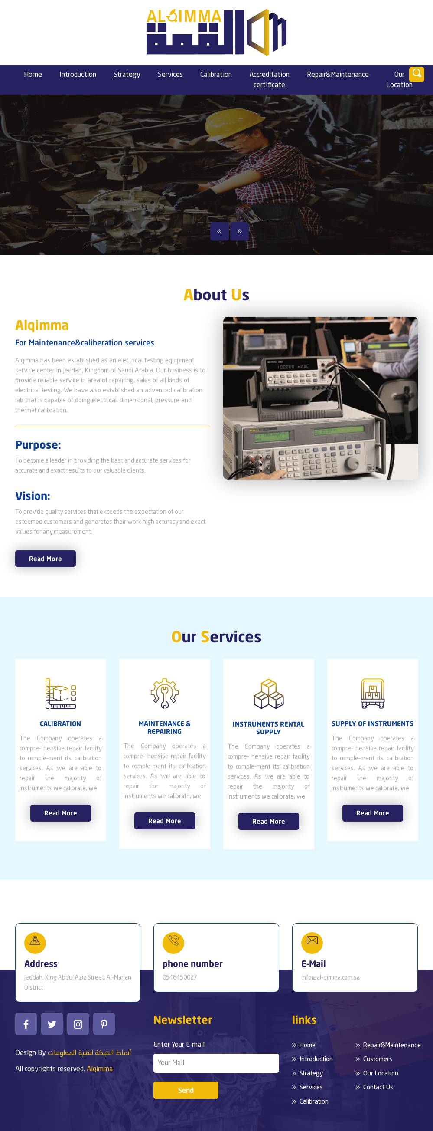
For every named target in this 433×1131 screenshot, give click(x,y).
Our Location (399, 80)
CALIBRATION (60, 723)
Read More (45, 558)
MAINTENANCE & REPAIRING (165, 727)
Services (170, 75)
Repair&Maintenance (338, 75)
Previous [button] (219, 231)
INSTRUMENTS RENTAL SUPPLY (268, 728)
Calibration (216, 75)
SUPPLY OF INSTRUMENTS (372, 723)
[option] (216, 175)
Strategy (127, 75)
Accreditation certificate (269, 80)
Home (33, 75)
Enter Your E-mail (179, 1045)
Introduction (77, 75)
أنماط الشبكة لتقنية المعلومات (89, 1053)
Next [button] (239, 231)
